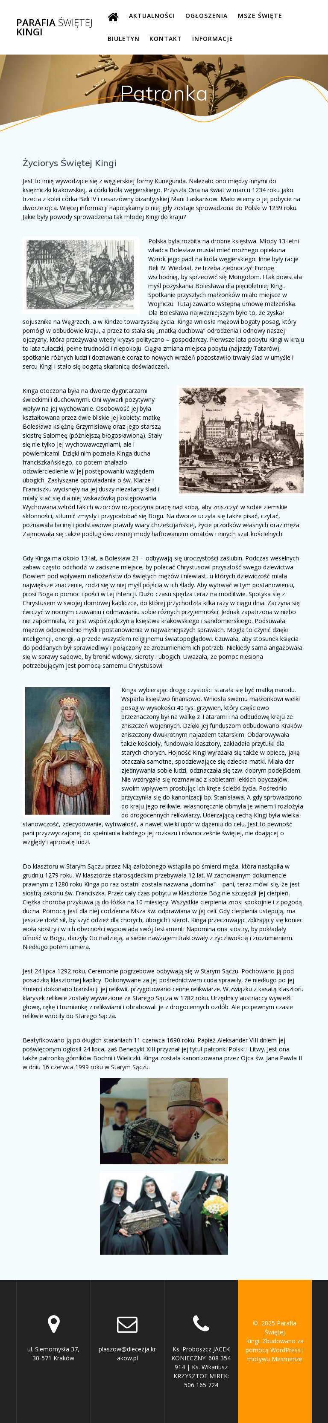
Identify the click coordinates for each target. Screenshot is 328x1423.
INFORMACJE (212, 39)
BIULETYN (124, 39)
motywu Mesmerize (274, 1359)
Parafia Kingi (54, 27)
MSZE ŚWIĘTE (260, 16)
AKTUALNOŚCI (152, 16)
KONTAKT (165, 39)
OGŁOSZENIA (206, 16)
